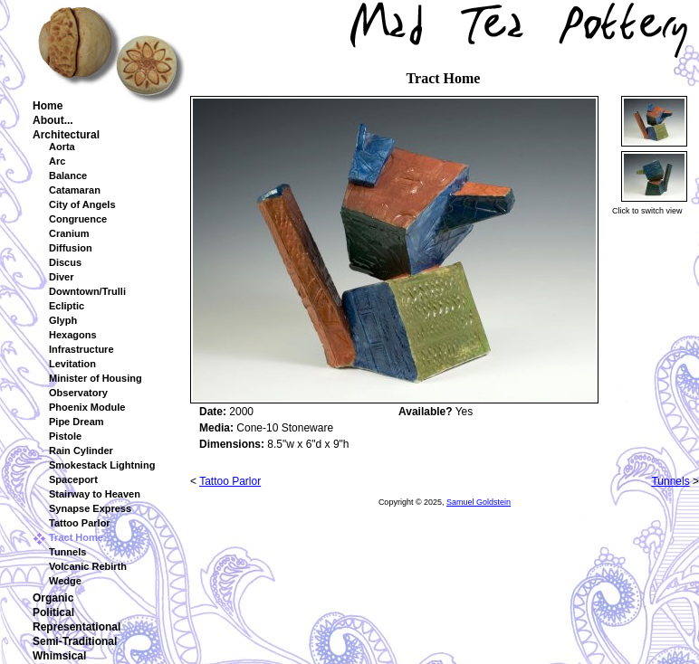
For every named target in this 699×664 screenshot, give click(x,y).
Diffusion (70, 247)
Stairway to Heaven (94, 494)
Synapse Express (90, 508)
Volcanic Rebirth (88, 566)
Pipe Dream (76, 421)
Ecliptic (66, 305)
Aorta (62, 146)
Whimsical (59, 656)
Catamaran (75, 190)
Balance (68, 175)
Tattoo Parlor (79, 522)
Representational (76, 627)
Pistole (65, 436)
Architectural (66, 134)
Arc (57, 161)
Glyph (63, 320)
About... (53, 120)
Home (47, 106)
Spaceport (73, 479)
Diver (61, 276)
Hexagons (73, 334)
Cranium (69, 233)
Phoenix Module (87, 407)
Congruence (78, 218)
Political (53, 612)
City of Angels (82, 204)
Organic (53, 598)
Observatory (78, 392)
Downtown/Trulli (87, 291)
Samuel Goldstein (478, 502)
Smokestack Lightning (102, 465)
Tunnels (67, 551)
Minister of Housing (95, 378)
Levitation (72, 363)
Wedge (65, 580)
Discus (65, 262)
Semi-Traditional (75, 641)
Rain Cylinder (81, 450)
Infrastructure (81, 349)
